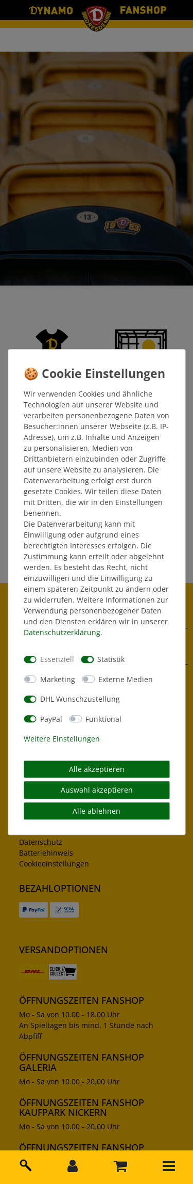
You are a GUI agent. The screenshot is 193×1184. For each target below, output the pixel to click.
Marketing (57, 679)
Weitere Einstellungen (62, 739)
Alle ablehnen (96, 811)
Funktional (103, 719)
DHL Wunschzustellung (80, 699)
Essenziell (57, 659)
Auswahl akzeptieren (97, 790)
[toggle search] (24, 1163)
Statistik (111, 659)
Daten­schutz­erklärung (62, 632)
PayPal (51, 719)
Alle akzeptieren (97, 769)
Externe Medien (125, 679)
